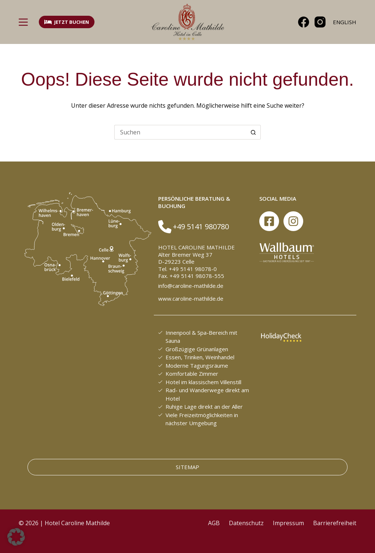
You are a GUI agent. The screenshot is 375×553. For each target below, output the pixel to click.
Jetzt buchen (66, 22)
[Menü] (23, 22)
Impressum (288, 523)
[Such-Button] (253, 132)
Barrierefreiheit (334, 523)
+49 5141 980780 (201, 226)
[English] (344, 22)
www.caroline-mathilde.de (190, 298)
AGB (214, 523)
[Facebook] (303, 21)
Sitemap (187, 467)
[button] (16, 537)
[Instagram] (320, 21)
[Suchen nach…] (180, 132)
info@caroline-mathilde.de (190, 285)
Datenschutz (246, 523)
